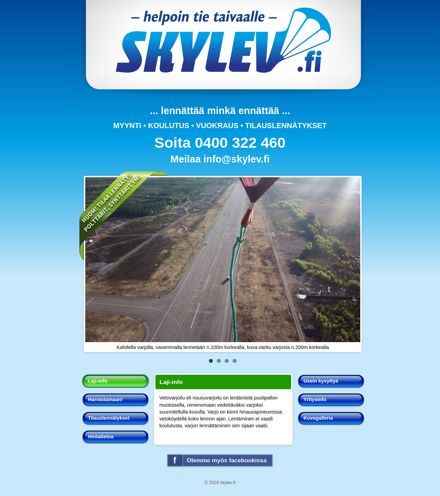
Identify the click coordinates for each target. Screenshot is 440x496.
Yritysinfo (315, 399)
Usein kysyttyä (321, 381)
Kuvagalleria (318, 418)
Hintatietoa (100, 436)
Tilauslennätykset (109, 418)
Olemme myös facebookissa (226, 460)
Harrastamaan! (105, 399)
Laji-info (97, 381)
